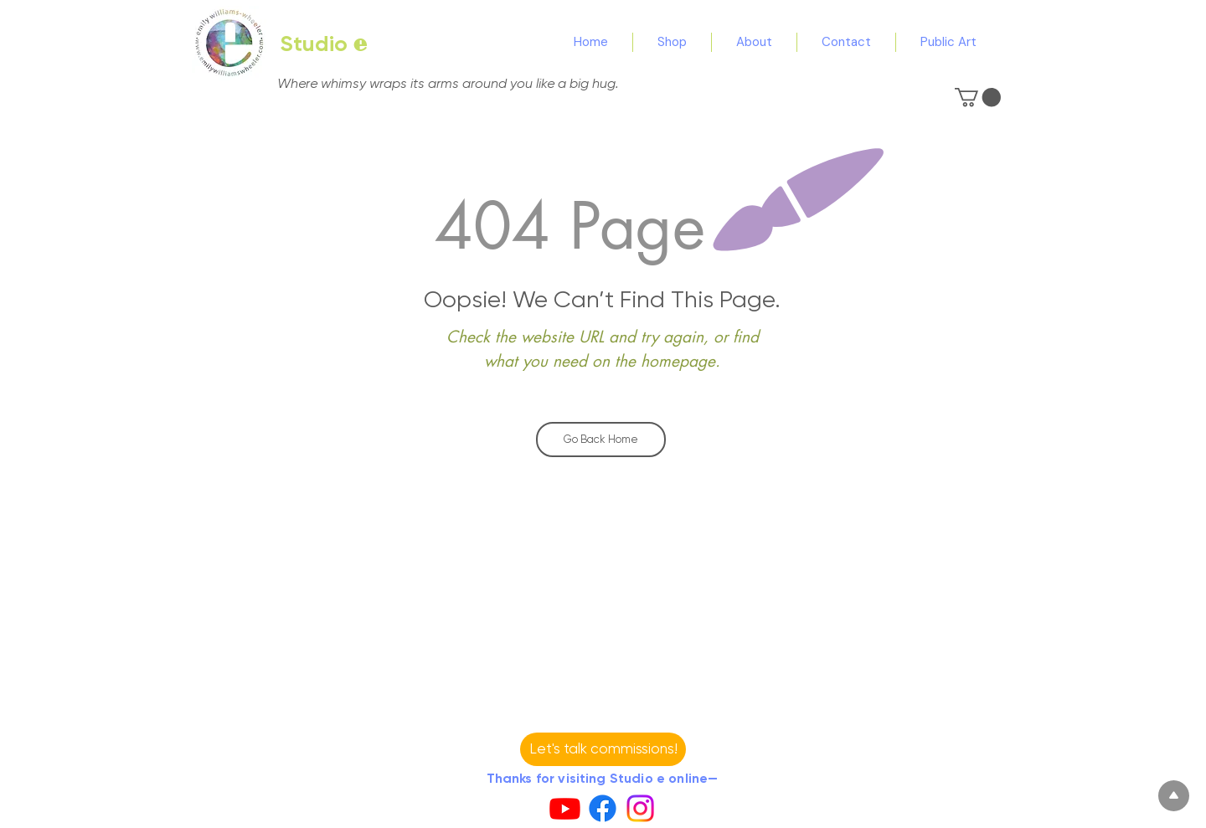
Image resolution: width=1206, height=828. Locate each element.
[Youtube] (565, 808)
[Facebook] (603, 808)
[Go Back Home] (601, 439)
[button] (978, 97)
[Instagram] (640, 808)
